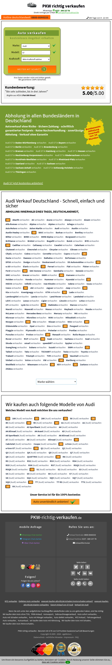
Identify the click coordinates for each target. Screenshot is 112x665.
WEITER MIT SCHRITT (32, 69)
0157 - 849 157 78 (62, 10)
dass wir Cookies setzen (53, 662)
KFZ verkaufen (11, 601)
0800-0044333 (90, 535)
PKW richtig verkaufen (63, 6)
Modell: (15, 52)
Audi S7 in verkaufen (30, 142)
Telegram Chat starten (32, 539)
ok (68, 662)
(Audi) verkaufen (22, 418)
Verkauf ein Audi (81, 604)
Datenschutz (39, 637)
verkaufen (20, 219)
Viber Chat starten (32, 543)
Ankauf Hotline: (75, 539)
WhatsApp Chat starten (32, 535)
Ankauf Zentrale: (76, 535)
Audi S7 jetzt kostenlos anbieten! (27, 183)
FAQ (77, 637)
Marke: (16, 45)
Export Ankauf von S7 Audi (62, 604)
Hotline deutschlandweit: (25, 17)
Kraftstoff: (14, 58)
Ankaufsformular (82, 543)
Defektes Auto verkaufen (29, 601)
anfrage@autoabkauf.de (68, 12)
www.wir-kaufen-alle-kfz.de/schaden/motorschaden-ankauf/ (67, 601)
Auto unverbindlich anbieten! (54, 502)
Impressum (69, 637)
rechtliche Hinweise (54, 637)
